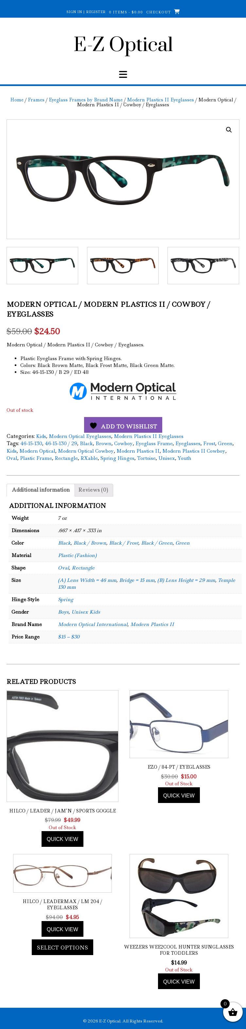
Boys (63, 612)
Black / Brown (89, 543)
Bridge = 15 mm (137, 580)
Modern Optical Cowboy (86, 451)
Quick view (62, 839)
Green (225, 444)
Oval (12, 458)
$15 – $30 (68, 637)
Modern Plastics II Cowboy (193, 451)
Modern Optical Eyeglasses (80, 436)
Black (86, 444)
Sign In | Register (86, 11)
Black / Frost (123, 543)
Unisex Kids (85, 612)
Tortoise (146, 458)
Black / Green (157, 543)
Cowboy (123, 444)
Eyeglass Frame (154, 444)
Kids (41, 436)
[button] (229, 130)
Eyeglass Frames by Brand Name (86, 100)
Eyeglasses (188, 444)
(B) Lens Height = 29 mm (186, 580)
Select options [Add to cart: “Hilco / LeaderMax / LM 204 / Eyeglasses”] (62, 947)
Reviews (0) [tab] (93, 490)
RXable (89, 458)
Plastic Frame (36, 458)
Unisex (166, 458)
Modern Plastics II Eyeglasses (160, 100)
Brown (104, 444)
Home (17, 100)
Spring (65, 600)
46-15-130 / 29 (61, 444)
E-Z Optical (123, 45)
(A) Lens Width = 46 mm (87, 580)
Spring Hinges (117, 458)
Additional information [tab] (41, 490)
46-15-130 (31, 444)
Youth (184, 458)
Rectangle (66, 458)
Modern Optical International (93, 624)
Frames (36, 100)
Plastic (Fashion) (77, 555)
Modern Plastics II (138, 451)
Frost (209, 444)
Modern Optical (37, 451)
